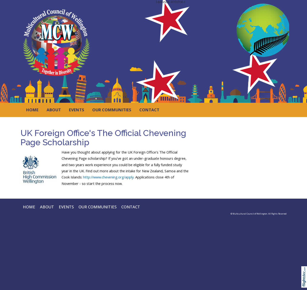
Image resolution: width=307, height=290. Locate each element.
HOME (32, 109)
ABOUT (54, 109)
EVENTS (76, 109)
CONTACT (149, 109)
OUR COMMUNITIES (111, 109)
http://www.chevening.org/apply (108, 177)
